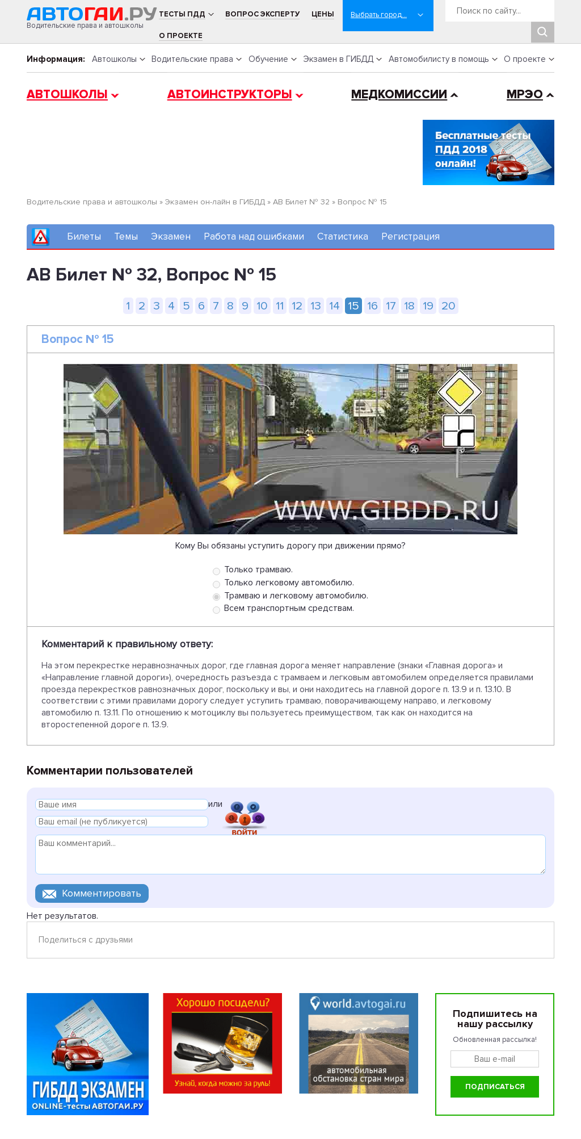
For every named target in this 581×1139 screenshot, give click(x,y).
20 (448, 306)
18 (409, 306)
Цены (322, 14)
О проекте (181, 35)
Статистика (342, 236)
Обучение (268, 59)
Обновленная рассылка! (495, 1039)
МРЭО (525, 94)
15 (353, 306)
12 (297, 306)
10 (262, 306)
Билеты (84, 236)
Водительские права (192, 59)
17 (391, 306)
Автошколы (114, 59)
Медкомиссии (399, 94)
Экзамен (171, 236)
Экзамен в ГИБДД (338, 59)
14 (334, 306)
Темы (126, 236)
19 (428, 306)
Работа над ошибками (254, 236)
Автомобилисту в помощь (439, 59)
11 (280, 306)
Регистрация (410, 236)
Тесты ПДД (182, 14)
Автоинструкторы (229, 94)
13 (315, 306)
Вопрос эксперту (262, 14)
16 (372, 306)
